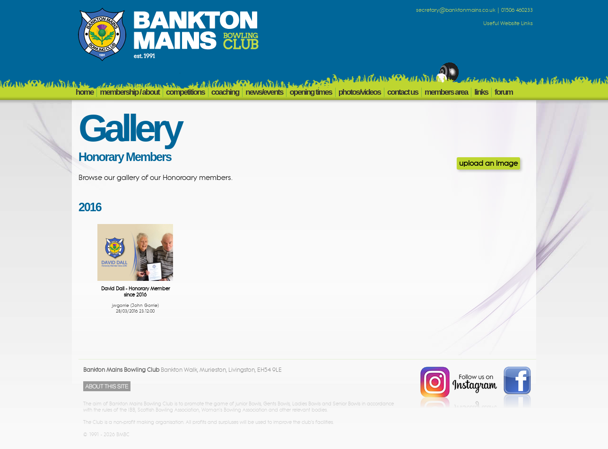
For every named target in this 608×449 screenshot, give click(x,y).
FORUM (503, 92)
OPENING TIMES (310, 92)
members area (446, 92)
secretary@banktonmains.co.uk (455, 10)
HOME (84, 92)
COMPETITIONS (185, 92)
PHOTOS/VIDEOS (360, 92)
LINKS (481, 92)
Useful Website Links (508, 24)
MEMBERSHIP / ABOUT (129, 92)
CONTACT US (402, 92)
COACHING (225, 92)
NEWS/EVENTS (264, 92)
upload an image (488, 163)
